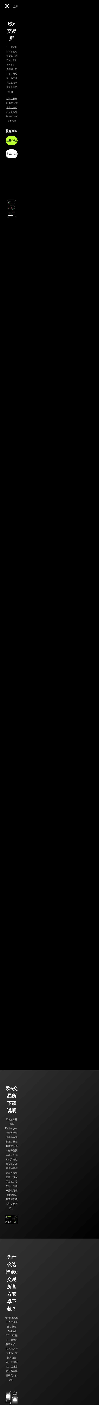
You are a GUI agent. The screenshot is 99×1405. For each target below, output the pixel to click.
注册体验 (11, 140)
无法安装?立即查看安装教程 (11, 131)
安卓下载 (11, 153)
